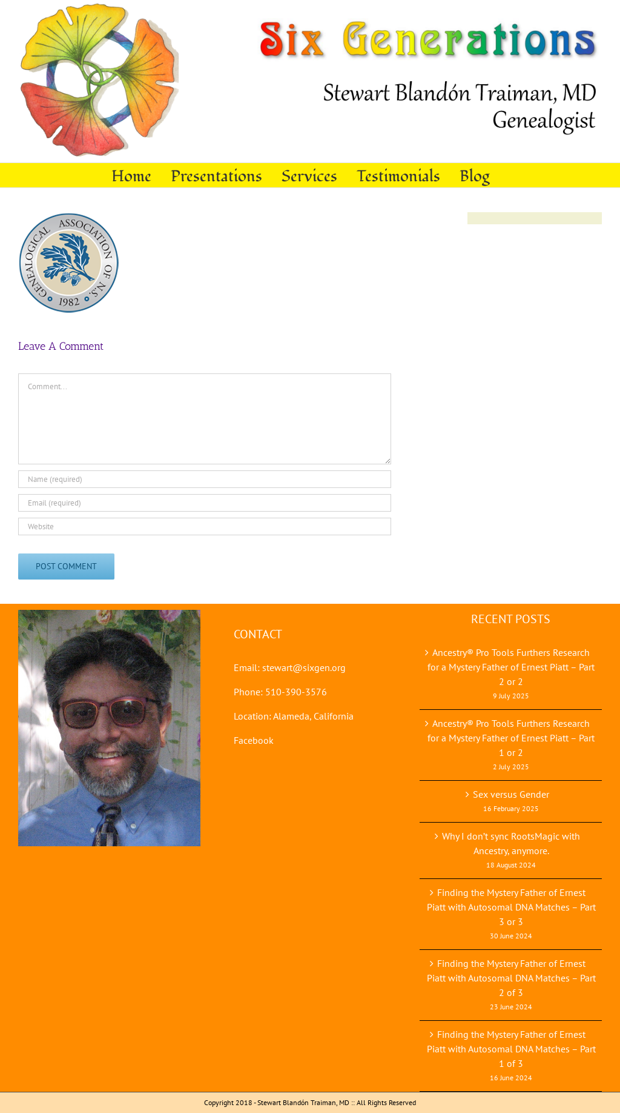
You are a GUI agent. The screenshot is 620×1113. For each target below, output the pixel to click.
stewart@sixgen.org (304, 667)
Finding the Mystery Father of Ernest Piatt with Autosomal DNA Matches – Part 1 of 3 (511, 1048)
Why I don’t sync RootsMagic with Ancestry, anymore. (511, 843)
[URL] (204, 526)
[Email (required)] (204, 503)
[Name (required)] (204, 479)
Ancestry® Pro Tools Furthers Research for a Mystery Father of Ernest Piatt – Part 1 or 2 (511, 737)
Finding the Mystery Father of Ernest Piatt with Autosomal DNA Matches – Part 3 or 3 (511, 906)
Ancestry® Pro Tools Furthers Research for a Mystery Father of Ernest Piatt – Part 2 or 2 (511, 666)
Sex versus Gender (511, 794)
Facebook (254, 740)
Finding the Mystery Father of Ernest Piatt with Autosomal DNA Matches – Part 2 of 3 (511, 977)
